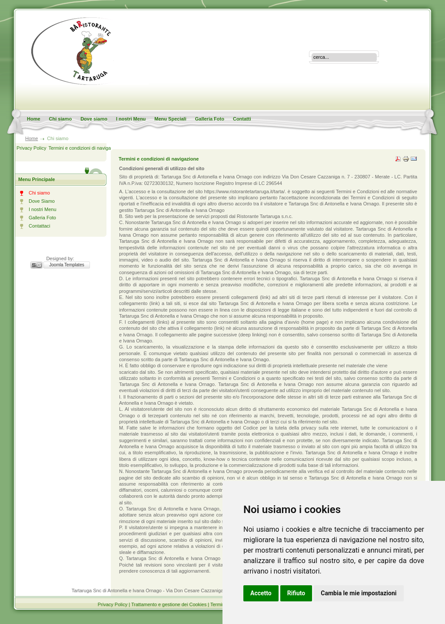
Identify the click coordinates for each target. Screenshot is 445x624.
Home (33, 118)
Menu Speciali (170, 118)
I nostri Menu (131, 118)
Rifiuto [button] (296, 593)
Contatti (242, 118)
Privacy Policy (31, 148)
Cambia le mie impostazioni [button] (358, 593)
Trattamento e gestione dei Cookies (169, 604)
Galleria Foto (209, 118)
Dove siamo (93, 118)
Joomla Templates (66, 264)
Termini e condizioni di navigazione (85, 148)
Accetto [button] (261, 593)
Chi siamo (60, 118)
